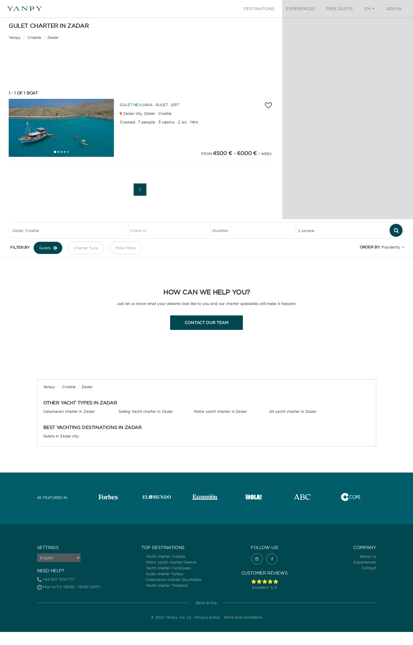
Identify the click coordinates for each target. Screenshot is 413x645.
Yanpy (15, 37)
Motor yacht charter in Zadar (220, 411)
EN (369, 8)
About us (367, 556)
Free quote (339, 8)
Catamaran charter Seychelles (173, 579)
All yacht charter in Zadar (292, 411)
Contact (368, 568)
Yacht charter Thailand (166, 585)
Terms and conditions (242, 617)
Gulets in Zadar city (61, 436)
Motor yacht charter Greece (171, 562)
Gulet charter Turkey (164, 573)
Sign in (394, 8)
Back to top (206, 602)
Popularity (390, 247)
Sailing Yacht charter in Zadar (146, 411)
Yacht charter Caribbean (168, 568)
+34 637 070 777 (58, 579)
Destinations (258, 8)
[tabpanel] (61, 128)
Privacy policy (207, 617)
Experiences (300, 8)
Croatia (69, 386)
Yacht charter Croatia (165, 556)
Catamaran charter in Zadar (69, 411)
